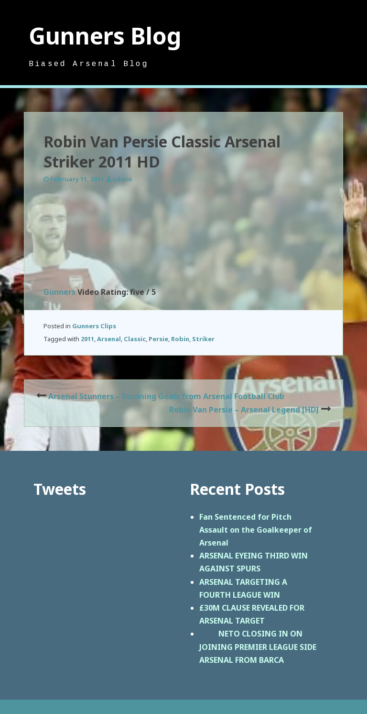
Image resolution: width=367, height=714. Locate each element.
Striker (203, 339)
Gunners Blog (105, 35)
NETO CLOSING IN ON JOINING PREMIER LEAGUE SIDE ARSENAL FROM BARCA (257, 646)
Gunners (59, 292)
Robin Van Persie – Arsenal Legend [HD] (244, 409)
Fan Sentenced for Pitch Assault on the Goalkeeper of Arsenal (255, 530)
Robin (180, 339)
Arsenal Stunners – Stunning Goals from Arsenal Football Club (166, 396)
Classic (135, 339)
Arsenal (109, 339)
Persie (158, 339)
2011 (87, 339)
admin (122, 179)
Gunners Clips (94, 326)
